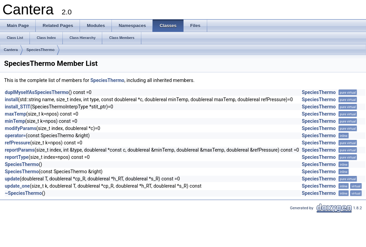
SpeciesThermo (40, 50)
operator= (15, 135)
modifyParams (20, 128)
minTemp (15, 121)
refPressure (17, 142)
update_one (17, 186)
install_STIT (17, 106)
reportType (16, 157)
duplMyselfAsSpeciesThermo (37, 92)
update (12, 178)
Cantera (11, 50)
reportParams (20, 150)
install (11, 99)
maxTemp (15, 114)
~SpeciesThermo (23, 193)
